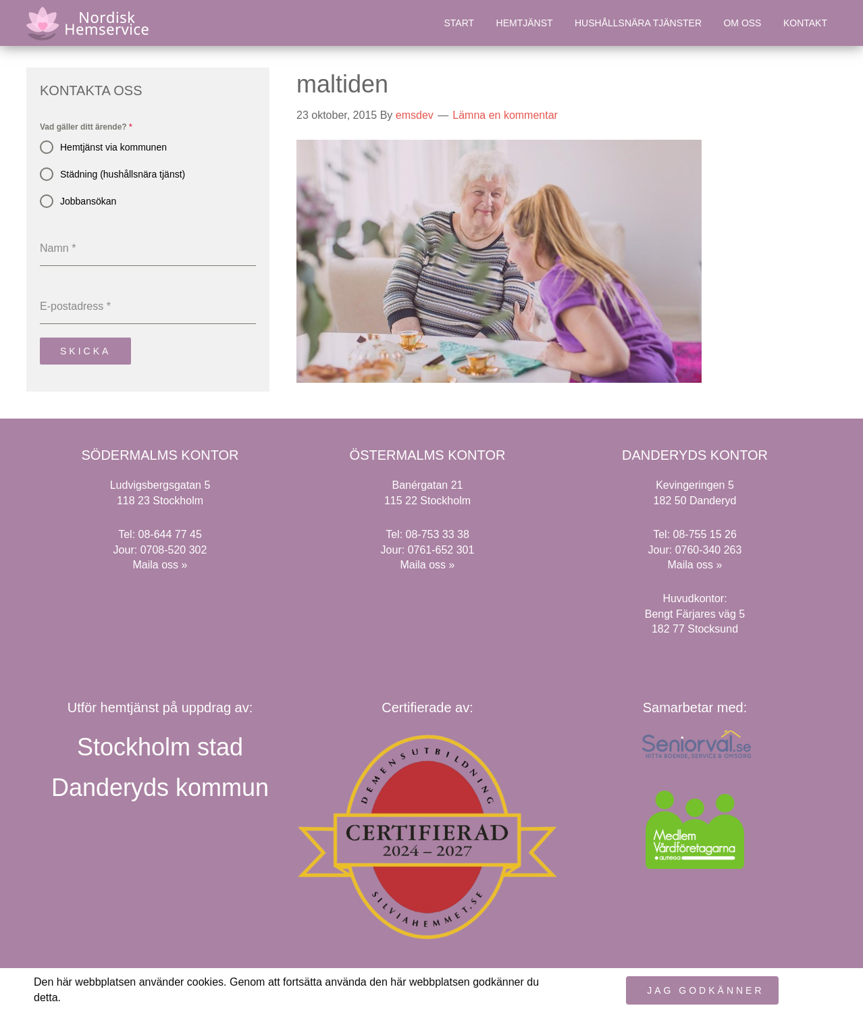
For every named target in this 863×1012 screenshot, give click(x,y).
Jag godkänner (705, 990)
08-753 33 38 (437, 534)
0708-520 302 (173, 549)
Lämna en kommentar (505, 115)
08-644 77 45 (170, 534)
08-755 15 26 (705, 534)
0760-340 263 (708, 549)
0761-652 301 (441, 549)
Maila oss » (160, 564)
